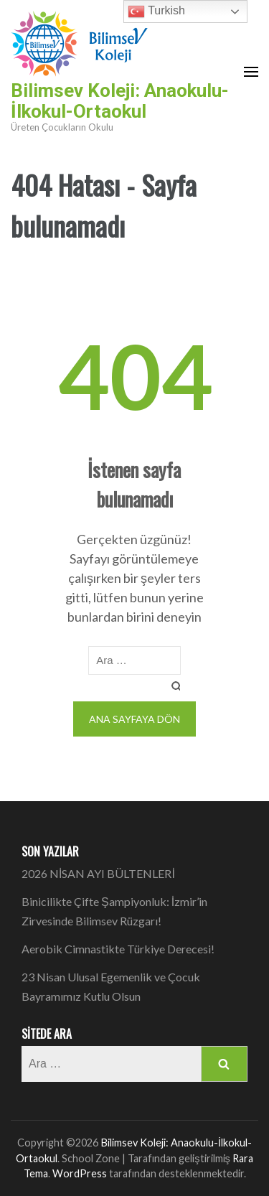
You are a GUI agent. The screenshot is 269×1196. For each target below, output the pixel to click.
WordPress (79, 1173)
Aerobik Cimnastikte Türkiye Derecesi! (118, 949)
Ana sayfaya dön (134, 719)
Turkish (156, 11)
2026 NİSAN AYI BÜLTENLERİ (98, 873)
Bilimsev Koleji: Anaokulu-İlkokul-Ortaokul (120, 101)
